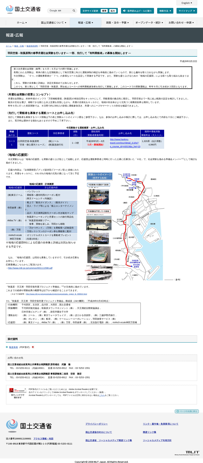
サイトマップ (185, 10)
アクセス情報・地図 (43, 435)
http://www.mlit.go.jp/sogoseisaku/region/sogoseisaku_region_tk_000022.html (56, 290)
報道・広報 (19, 46)
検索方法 (163, 10)
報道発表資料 (32, 46)
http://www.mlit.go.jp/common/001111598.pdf (30, 264)
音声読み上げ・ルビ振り (139, 10)
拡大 (113, 10)
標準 (104, 10)
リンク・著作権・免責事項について (160, 420)
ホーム (9, 46)
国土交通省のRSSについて (98, 429)
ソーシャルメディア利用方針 (157, 437)
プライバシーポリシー (96, 420)
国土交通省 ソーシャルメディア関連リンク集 (108, 437)
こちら (102, 392)
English (186, 2)
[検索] (58, 10)
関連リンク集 (149, 429)
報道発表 (13, 343)
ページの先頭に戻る (187, 409)
